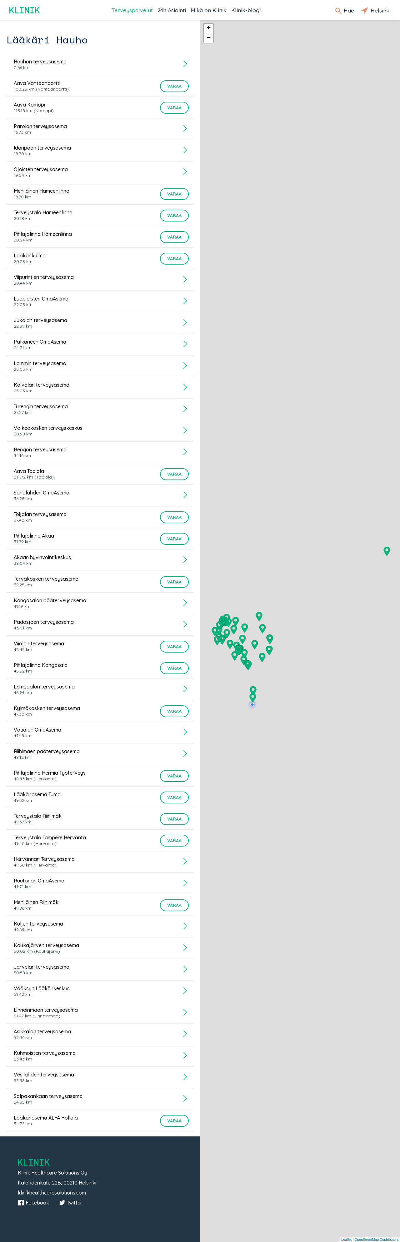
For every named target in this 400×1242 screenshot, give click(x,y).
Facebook (33, 1203)
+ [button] (209, 28)
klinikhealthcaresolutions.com (52, 1193)
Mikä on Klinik (209, 10)
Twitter (70, 1203)
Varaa (174, 86)
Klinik (25, 10)
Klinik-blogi (246, 10)
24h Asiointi (172, 10)
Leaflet (346, 1239)
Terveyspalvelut (132, 10)
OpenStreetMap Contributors (376, 1239)
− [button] (209, 38)
